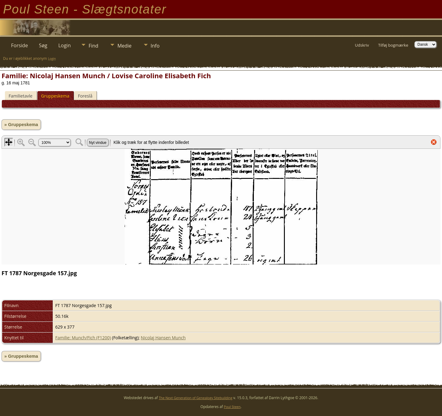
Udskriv (362, 45)
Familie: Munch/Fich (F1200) (83, 338)
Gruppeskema (55, 96)
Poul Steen (232, 406)
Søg (43, 45)
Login (64, 45)
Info (155, 45)
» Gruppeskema (21, 124)
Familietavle (21, 96)
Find (93, 45)
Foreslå (85, 96)
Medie (124, 45)
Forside (19, 45)
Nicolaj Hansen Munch (163, 338)
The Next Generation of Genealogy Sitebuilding (195, 397)
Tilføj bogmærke (393, 45)
